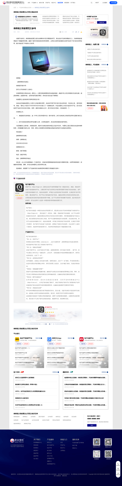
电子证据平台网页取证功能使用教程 (88, 362)
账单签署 (66, 416)
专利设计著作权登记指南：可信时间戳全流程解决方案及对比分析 (51, 20)
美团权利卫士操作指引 (22, 398)
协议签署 (74, 416)
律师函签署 (16, 416)
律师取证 (25, 416)
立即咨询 (90, 108)
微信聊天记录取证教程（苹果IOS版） (26, 384)
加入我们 (36, 458)
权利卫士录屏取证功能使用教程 (55, 357)
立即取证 (62, 450)
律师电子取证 (27, 423)
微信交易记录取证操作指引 (94, 59)
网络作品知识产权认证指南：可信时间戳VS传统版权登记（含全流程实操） (72, 16)
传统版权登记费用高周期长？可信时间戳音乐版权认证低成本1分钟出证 (51, 16)
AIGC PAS (50, 456)
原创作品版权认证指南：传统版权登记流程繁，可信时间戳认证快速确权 (72, 20)
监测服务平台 (50, 458)
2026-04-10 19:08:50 (69, 380)
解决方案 (41, 2)
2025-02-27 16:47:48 (20, 400)
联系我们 (36, 447)
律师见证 (58, 416)
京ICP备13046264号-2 (64, 474)
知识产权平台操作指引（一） (22, 348)
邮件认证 (49, 453)
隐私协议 (64, 475)
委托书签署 (42, 416)
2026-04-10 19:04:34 (69, 387)
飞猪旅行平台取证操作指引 (94, 52)
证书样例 (78, 442)
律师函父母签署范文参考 (42, 7)
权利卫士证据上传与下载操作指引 (56, 348)
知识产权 (49, 447)
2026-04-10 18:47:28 (69, 407)
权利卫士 (49, 442)
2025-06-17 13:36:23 (20, 393)
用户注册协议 (57, 475)
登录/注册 (113, 2)
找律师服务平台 (51, 464)
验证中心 (54, 2)
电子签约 (49, 450)
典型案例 (66, 2)
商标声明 (36, 453)
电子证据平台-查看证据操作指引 (87, 348)
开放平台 (47, 2)
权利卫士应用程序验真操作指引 (55, 352)
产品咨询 (91, 22)
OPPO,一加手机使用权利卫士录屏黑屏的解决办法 (30, 391)
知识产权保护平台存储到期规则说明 (24, 362)
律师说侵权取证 (67, 420)
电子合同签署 (25, 420)
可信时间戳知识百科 (25, 7)
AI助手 (97, 2)
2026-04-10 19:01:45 (69, 393)
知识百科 (60, 2)
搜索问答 (101, 22)
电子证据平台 (50, 445)
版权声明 (36, 456)
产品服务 (34, 2)
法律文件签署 (45, 420)
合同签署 (33, 416)
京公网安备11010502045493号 (79, 474)
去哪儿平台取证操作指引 (93, 49)
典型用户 (36, 450)
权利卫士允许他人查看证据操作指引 (56, 362)
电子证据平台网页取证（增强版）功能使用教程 (91, 357)
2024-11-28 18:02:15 (20, 407)
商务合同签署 (56, 420)
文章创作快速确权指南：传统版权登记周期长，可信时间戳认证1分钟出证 (51, 22)
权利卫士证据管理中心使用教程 (24, 377)
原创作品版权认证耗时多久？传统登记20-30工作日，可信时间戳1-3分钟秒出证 (51, 18)
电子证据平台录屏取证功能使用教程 (88, 352)
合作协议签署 (35, 420)
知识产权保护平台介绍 (21, 352)
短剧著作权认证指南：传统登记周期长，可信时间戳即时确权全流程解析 (72, 22)
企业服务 (105, 2)
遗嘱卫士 (49, 461)
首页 (29, 2)
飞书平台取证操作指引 (93, 56)
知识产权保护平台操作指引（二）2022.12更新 (27, 357)
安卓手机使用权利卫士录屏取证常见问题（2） (29, 405)
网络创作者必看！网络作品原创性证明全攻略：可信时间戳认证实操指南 (72, 18)
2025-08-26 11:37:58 (20, 387)
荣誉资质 (36, 445)
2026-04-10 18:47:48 (69, 400)
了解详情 (44, 315)
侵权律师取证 (17, 423)
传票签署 (16, 420)
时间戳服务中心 (38, 442)
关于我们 (72, 2)
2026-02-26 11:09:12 (20, 380)
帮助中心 (74, 448)
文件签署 (50, 416)
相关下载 (74, 445)
